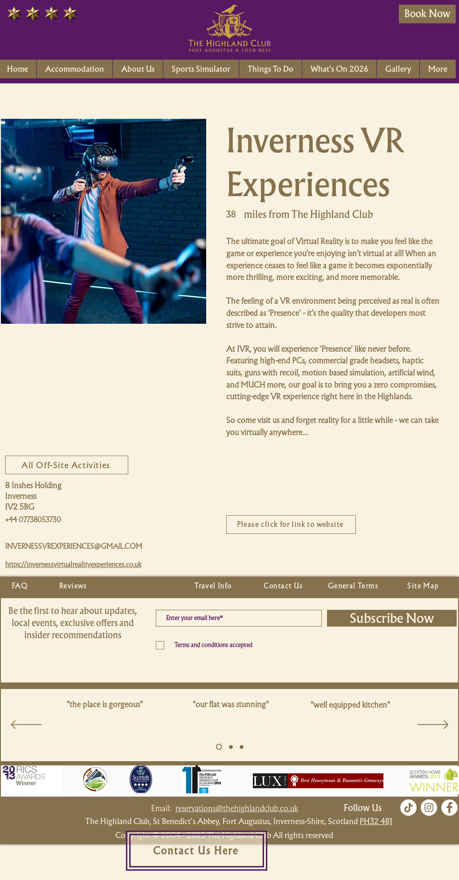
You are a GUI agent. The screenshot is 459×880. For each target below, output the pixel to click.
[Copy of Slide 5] (231, 747)
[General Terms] (354, 586)
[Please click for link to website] (291, 524)
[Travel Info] (214, 586)
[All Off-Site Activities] (66, 465)
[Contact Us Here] (196, 851)
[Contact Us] (284, 586)
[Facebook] (449, 807)
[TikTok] (408, 807)
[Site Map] (424, 586)
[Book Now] (427, 14)
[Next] (433, 725)
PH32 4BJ (376, 821)
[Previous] (26, 725)
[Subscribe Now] (392, 618)
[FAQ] (20, 586)
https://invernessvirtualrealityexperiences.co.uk (73, 564)
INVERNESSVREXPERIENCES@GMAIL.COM (73, 546)
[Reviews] (74, 586)
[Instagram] (429, 807)
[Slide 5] (219, 747)
